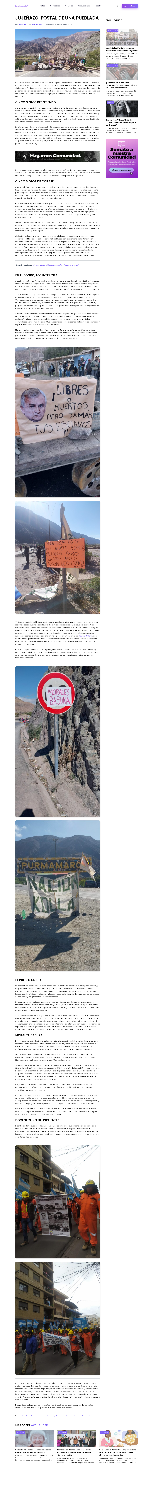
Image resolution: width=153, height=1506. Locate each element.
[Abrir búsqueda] (117, 6)
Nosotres (99, 6)
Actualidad (37, 24)
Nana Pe (22, 24)
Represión (69, 1416)
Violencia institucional (87, 1416)
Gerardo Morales (27, 1416)
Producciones (84, 6)
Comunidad (55, 6)
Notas (42, 6)
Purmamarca (60, 1416)
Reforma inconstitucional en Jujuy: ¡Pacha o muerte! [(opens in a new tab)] (55, 265)
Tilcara (76, 1416)
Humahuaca (39, 1416)
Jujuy (53, 1416)
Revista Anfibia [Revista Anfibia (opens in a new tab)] (85, 636)
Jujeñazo (47, 1416)
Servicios (69, 6)
